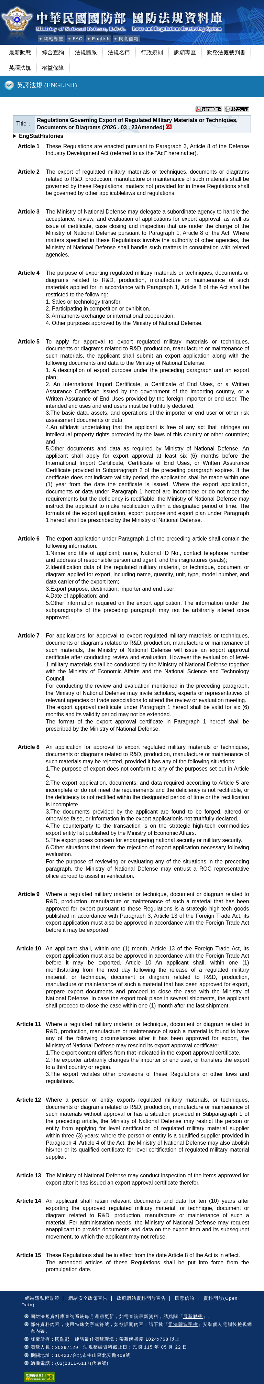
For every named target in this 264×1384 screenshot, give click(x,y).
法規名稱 (119, 52)
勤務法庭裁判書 (226, 52)
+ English (98, 38)
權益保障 (53, 68)
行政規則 (152, 52)
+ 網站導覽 (51, 38)
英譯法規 (20, 68)
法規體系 (86, 52)
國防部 (62, 1339)
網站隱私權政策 (42, 1298)
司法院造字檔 (183, 1324)
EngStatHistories (41, 136)
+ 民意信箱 (126, 38)
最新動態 (20, 52)
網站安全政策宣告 (88, 1298)
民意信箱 (185, 1298)
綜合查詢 (53, 52)
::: (31, 37)
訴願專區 (185, 52)
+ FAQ (75, 38)
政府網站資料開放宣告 (141, 1298)
